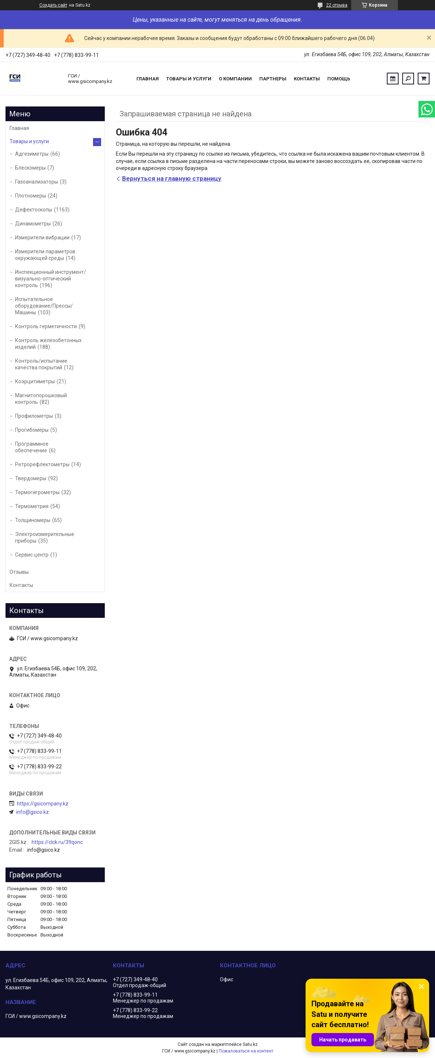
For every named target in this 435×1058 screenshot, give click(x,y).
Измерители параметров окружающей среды (45, 255)
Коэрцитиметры (35, 381)
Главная (147, 78)
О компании (235, 78)
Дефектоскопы (33, 210)
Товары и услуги (188, 78)
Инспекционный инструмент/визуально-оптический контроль (50, 278)
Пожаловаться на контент (246, 1051)
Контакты (307, 78)
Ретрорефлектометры (42, 464)
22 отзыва (336, 5)
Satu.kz (250, 1044)
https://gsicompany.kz (42, 804)
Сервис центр (32, 555)
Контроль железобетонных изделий (48, 343)
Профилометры (34, 416)
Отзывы (19, 572)
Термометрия (32, 506)
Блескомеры (30, 168)
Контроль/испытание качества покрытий (41, 364)
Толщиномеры (32, 520)
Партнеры (272, 78)
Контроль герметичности (46, 326)
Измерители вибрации (42, 237)
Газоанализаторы (36, 182)
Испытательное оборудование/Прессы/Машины (44, 305)
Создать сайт (53, 5)
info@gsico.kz (32, 812)
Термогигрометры (37, 492)
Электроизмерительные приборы (44, 537)
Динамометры (33, 224)
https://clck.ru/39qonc (57, 842)
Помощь (338, 78)
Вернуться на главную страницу (171, 178)
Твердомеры (30, 478)
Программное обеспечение (32, 447)
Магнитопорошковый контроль (41, 398)
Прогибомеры (32, 430)
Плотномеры (30, 196)
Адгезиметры (32, 154)
